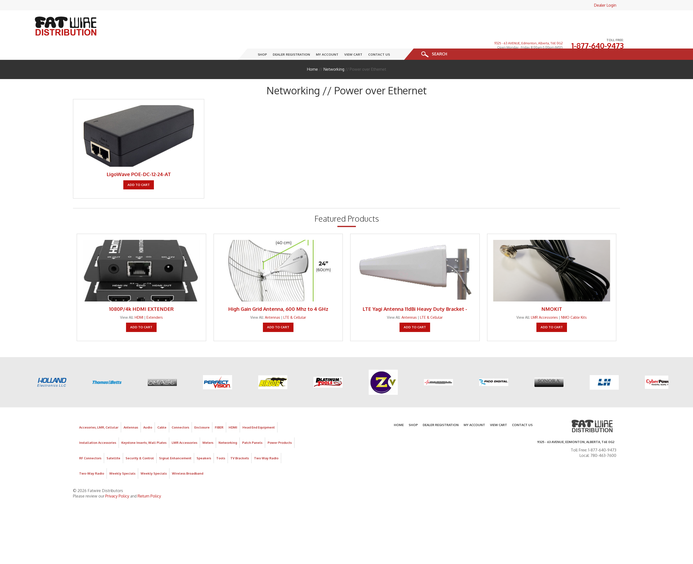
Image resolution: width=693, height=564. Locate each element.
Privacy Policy (117, 480)
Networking (333, 53)
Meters (207, 427)
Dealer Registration (291, 38)
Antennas (272, 301)
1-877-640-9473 (597, 22)
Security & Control (140, 442)
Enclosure (202, 412)
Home (312, 53)
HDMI (139, 301)
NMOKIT (551, 293)
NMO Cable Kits (574, 301)
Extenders (154, 301)
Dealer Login (605, 5)
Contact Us (379, 38)
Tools (220, 442)
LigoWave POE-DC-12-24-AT (139, 158)
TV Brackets (239, 442)
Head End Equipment (258, 412)
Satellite (113, 442)
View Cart (353, 38)
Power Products (280, 427)
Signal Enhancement (175, 442)
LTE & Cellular (294, 301)
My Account (327, 38)
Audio (147, 412)
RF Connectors (90, 442)
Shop (262, 38)
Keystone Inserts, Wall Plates (143, 427)
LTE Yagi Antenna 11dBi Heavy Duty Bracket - (415, 293)
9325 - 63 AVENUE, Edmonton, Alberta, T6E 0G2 (528, 19)
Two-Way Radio (91, 458)
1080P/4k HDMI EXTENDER (141, 293)
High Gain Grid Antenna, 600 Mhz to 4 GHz (278, 293)
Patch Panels (252, 427)
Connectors (180, 412)
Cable (161, 412)
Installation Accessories (97, 427)
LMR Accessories (544, 301)
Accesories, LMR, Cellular (98, 412)
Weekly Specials (122, 458)
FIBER (219, 412)
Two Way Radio (266, 442)
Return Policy (149, 480)
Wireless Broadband (187, 458)
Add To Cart (139, 169)
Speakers (204, 442)
